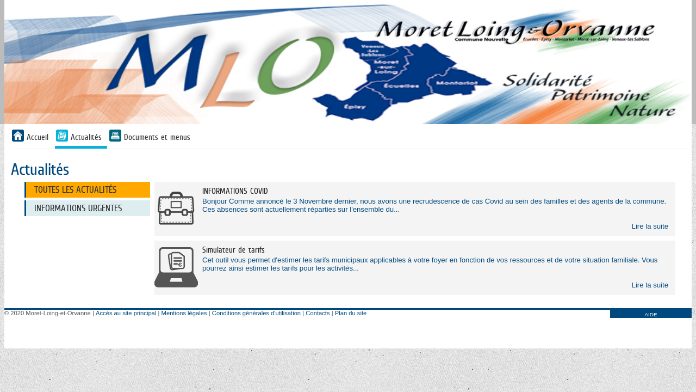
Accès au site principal (126, 313)
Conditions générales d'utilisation (256, 313)
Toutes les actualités (75, 190)
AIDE (650, 314)
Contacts (318, 313)
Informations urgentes (78, 208)
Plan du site (350, 313)
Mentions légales (184, 313)
